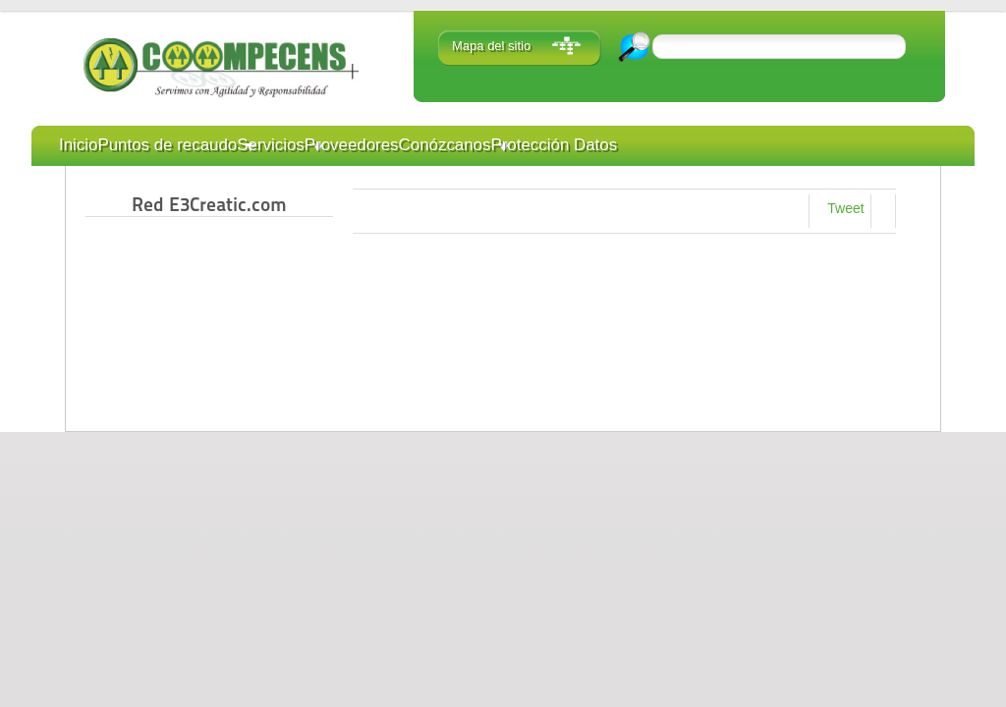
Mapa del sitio (491, 45)
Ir (636, 46)
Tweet (845, 208)
